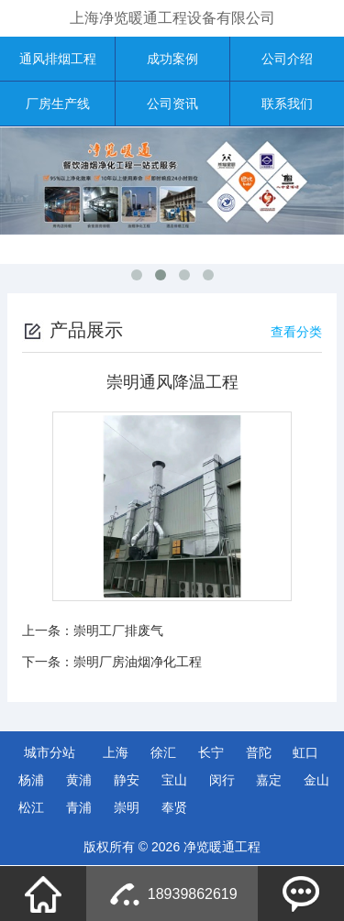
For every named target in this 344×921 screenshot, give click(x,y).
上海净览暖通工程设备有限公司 (172, 18)
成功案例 (172, 58)
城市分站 (49, 752)
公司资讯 (172, 103)
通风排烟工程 (57, 58)
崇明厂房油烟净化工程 (137, 661)
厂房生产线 (58, 103)
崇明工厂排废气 (118, 630)
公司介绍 (287, 58)
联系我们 (287, 103)
